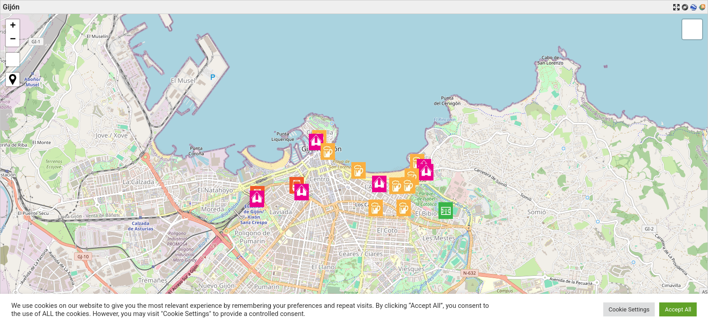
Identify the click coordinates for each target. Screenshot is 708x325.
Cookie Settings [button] (629, 309)
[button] (445, 210)
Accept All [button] (678, 309)
